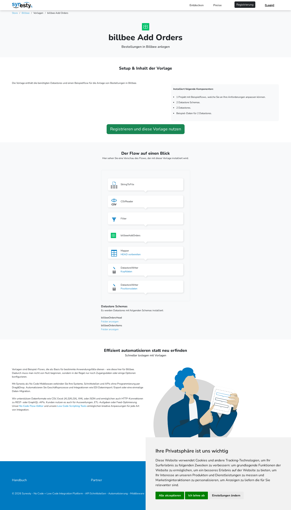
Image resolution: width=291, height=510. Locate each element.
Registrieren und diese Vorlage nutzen (145, 129)
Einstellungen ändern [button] (226, 495)
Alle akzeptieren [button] (170, 495)
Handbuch (19, 480)
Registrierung (244, 5)
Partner (96, 480)
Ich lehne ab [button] (196, 495)
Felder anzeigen (110, 321)
